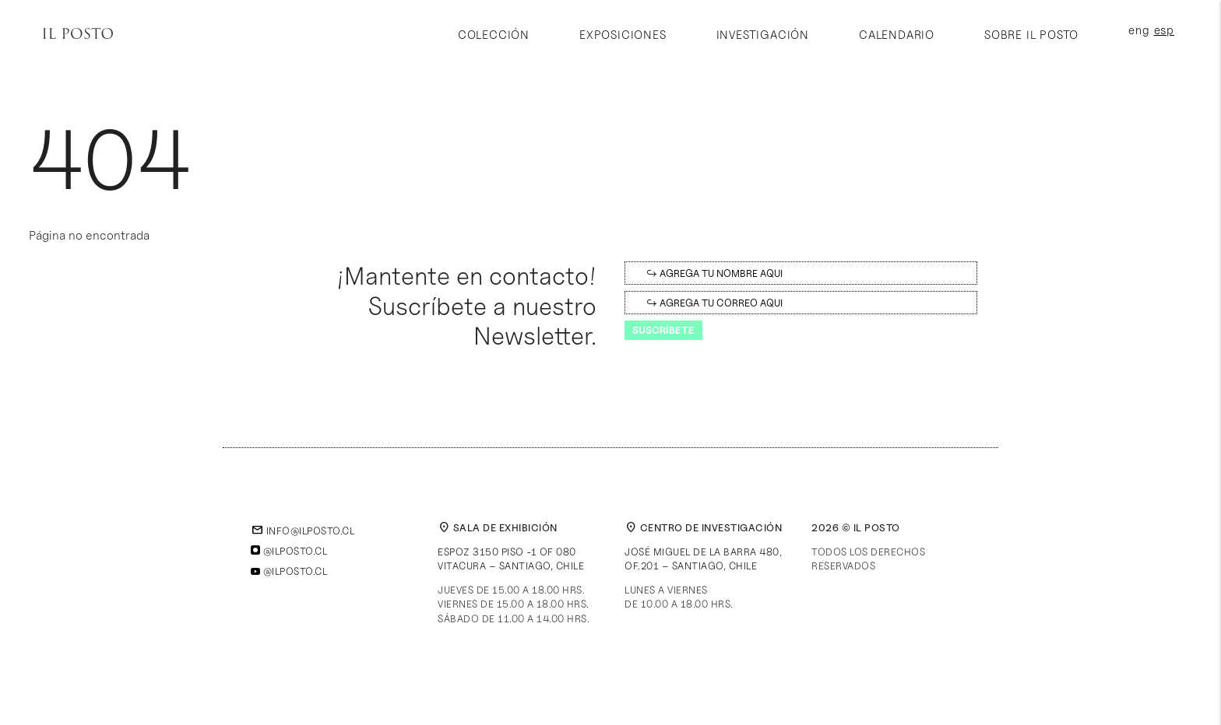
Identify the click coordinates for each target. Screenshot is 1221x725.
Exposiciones (623, 35)
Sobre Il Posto (1031, 35)
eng (1138, 30)
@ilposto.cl (289, 551)
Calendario (896, 35)
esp (1164, 30)
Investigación (762, 35)
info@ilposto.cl (302, 530)
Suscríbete (663, 330)
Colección (494, 35)
